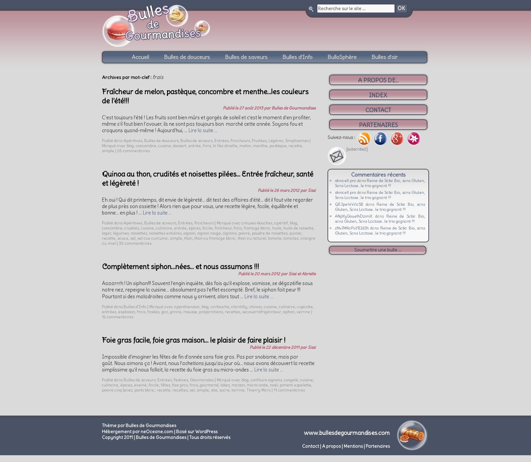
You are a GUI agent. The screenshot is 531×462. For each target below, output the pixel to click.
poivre (244, 233)
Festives (181, 379)
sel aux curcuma (152, 238)
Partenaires (378, 446)
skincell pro (345, 180)
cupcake (305, 306)
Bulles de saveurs (246, 57)
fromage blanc (257, 227)
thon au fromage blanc (215, 238)
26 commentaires (133, 150)
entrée (194, 145)
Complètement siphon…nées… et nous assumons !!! (180, 266)
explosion (126, 311)
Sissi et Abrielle (302, 273)
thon (188, 238)
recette (295, 145)
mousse (190, 311)
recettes (232, 311)
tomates (290, 238)
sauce (123, 238)
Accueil (140, 57)
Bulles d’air (384, 57)
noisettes (139, 233)
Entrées (221, 140)
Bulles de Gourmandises (294, 108)
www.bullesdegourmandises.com (347, 433)
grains (175, 311)
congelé (291, 379)
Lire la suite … (202, 130)
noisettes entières (165, 233)
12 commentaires (117, 316)
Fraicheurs (240, 140)
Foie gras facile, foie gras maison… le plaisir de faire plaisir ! (193, 340)
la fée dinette (225, 145)
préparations (211, 311)
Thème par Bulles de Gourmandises (139, 425)
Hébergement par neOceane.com (137, 432)
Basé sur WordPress (196, 432)
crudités (131, 227)
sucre (224, 390)
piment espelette (295, 384)
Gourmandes (202, 379)
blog (130, 145)
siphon (289, 311)
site (214, 390)
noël (274, 384)
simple (108, 150)
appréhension (186, 306)
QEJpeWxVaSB (349, 204)
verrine (303, 311)
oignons (229, 233)
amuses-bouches (256, 222)
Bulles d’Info (297, 57)
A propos (331, 446)
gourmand (209, 384)
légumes (121, 233)
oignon (189, 233)
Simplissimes (297, 140)
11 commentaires (289, 390)
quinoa (296, 233)
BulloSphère (342, 57)
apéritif (281, 222)
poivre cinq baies (117, 390)
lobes (225, 384)
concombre (146, 145)
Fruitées (259, 140)
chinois (255, 306)
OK (401, 8)
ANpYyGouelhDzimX (354, 216)
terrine (238, 390)
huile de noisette (298, 227)
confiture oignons (266, 379)
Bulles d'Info (135, 306)
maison (238, 384)
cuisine (164, 145)
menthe (260, 145)
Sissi (312, 190)
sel (132, 238)
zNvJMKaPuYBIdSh (352, 227)
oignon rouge (209, 233)
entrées (109, 311)
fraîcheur (223, 227)
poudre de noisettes (270, 233)
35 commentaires (135, 243)
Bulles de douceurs (187, 57)
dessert (179, 145)
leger (106, 233)
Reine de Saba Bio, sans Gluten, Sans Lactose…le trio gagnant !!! (380, 183)
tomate (274, 238)
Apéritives (133, 140)
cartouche (220, 306)
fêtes (165, 384)
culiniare (287, 306)
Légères (276, 140)
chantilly (239, 306)
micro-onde (257, 384)
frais (207, 145)
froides (153, 311)
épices (194, 227)
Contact (310, 446)
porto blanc (144, 390)
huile (276, 227)
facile (208, 227)
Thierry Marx (259, 390)
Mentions (353, 446)
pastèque (278, 145)
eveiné (140, 384)
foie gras (180, 384)
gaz (165, 311)
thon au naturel (252, 238)
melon (245, 145)
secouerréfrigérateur (261, 311)
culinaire (164, 227)
